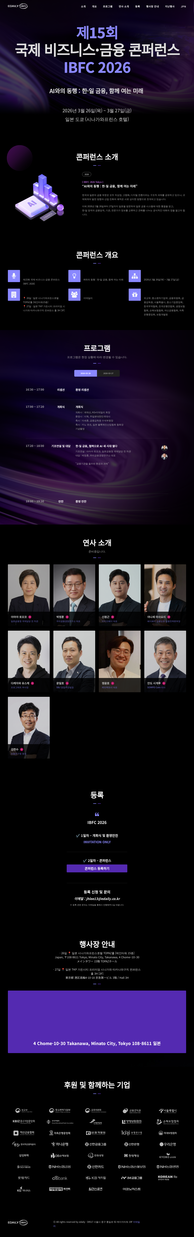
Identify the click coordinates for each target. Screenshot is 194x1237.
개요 (94, 6)
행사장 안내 (152, 6)
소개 (83, 6)
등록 (137, 6)
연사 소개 (124, 6)
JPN (183, 6)
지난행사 (170, 6)
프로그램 (107, 6)
